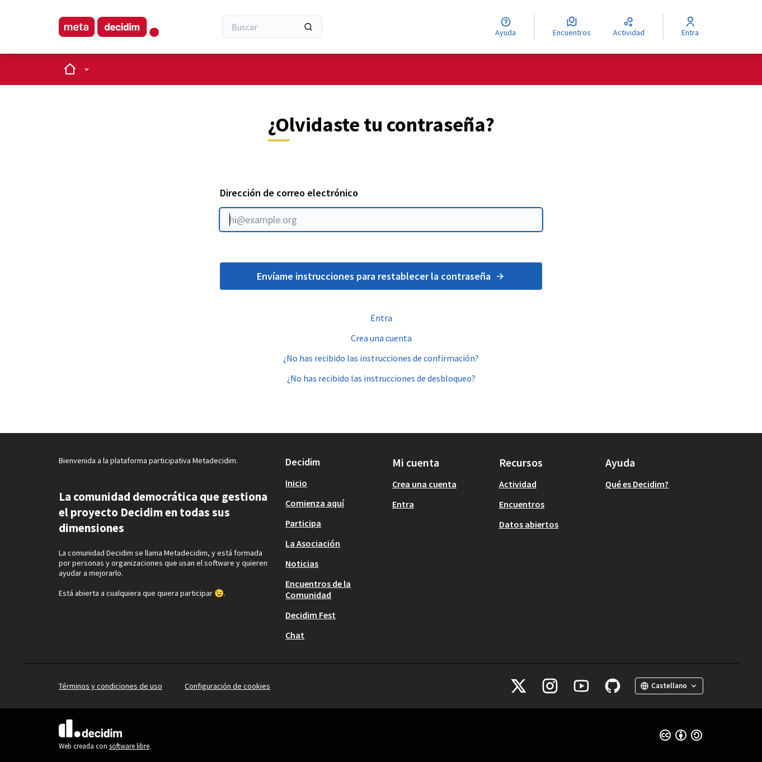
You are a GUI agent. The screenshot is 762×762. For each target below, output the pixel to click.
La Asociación (312, 543)
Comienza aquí (314, 503)
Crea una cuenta (381, 338)
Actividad (518, 484)
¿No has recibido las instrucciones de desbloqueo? (381, 378)
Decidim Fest (310, 614)
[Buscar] (272, 26)
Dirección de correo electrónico (381, 208)
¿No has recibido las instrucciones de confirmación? (381, 358)
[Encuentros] (571, 27)
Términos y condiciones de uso (110, 686)
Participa (303, 523)
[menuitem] (334, 482)
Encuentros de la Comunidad (318, 589)
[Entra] (690, 27)
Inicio (296, 482)
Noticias (301, 563)
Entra (381, 317)
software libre (129, 746)
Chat (294, 635)
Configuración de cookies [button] (227, 686)
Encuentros (521, 504)
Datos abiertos (528, 524)
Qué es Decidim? (637, 484)
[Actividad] (629, 27)
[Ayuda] (505, 27)
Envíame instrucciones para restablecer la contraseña (381, 276)
